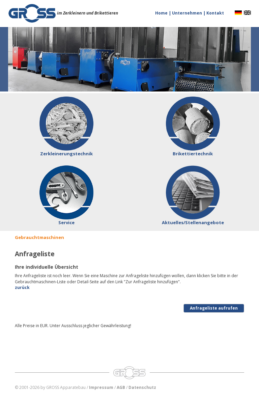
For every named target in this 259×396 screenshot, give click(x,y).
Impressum (101, 387)
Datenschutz (142, 387)
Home (162, 13)
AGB (121, 387)
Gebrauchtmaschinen (39, 237)
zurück (22, 287)
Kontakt (215, 13)
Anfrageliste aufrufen (214, 308)
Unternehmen (187, 13)
